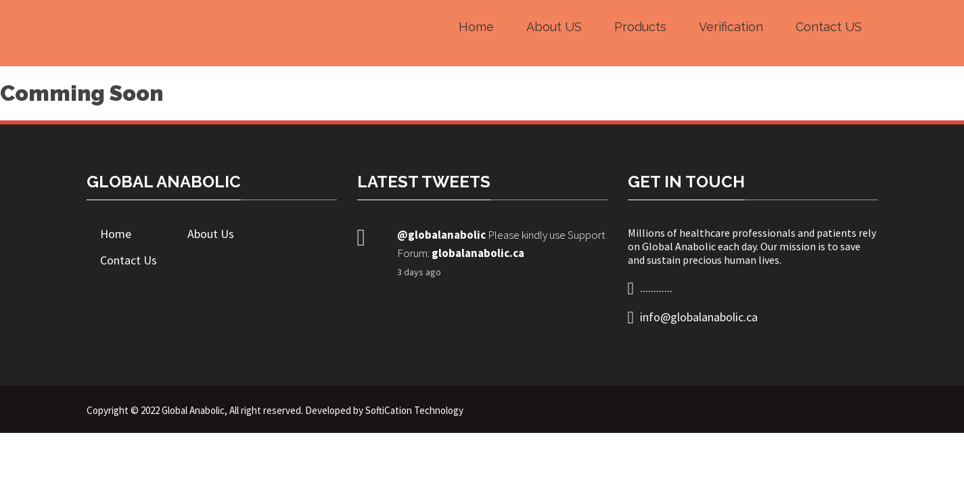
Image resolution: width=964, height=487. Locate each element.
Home (476, 27)
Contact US (829, 27)
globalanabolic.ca (478, 253)
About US (554, 27)
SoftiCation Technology (414, 410)
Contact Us (128, 260)
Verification (731, 27)
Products (640, 27)
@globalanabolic (441, 234)
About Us (210, 233)
